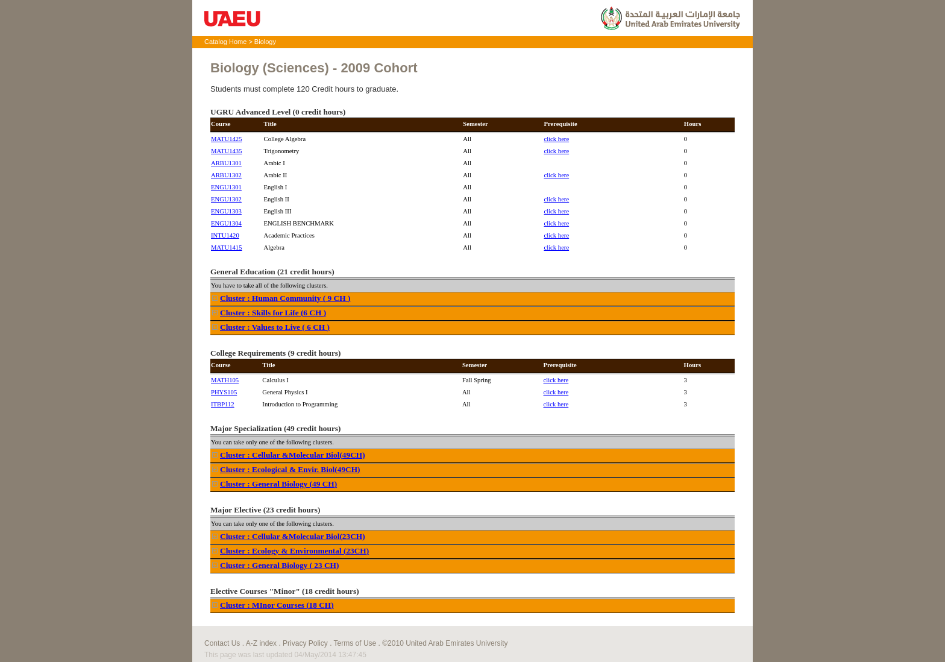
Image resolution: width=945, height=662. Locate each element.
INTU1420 (225, 235)
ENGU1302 (226, 199)
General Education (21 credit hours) (272, 271)
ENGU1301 (226, 187)
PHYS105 (224, 392)
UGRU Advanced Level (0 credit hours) (277, 111)
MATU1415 (226, 247)
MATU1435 (226, 151)
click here (556, 139)
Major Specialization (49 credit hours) (275, 428)
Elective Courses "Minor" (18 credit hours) (284, 591)
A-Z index (261, 643)
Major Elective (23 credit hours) (265, 509)
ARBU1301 (226, 163)
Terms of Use (355, 643)
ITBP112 (222, 404)
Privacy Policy (305, 643)
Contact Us (222, 643)
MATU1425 (226, 139)
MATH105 (225, 380)
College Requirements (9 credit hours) (275, 353)
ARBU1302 (226, 175)
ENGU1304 (226, 223)
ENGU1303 (226, 211)
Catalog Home (225, 41)
